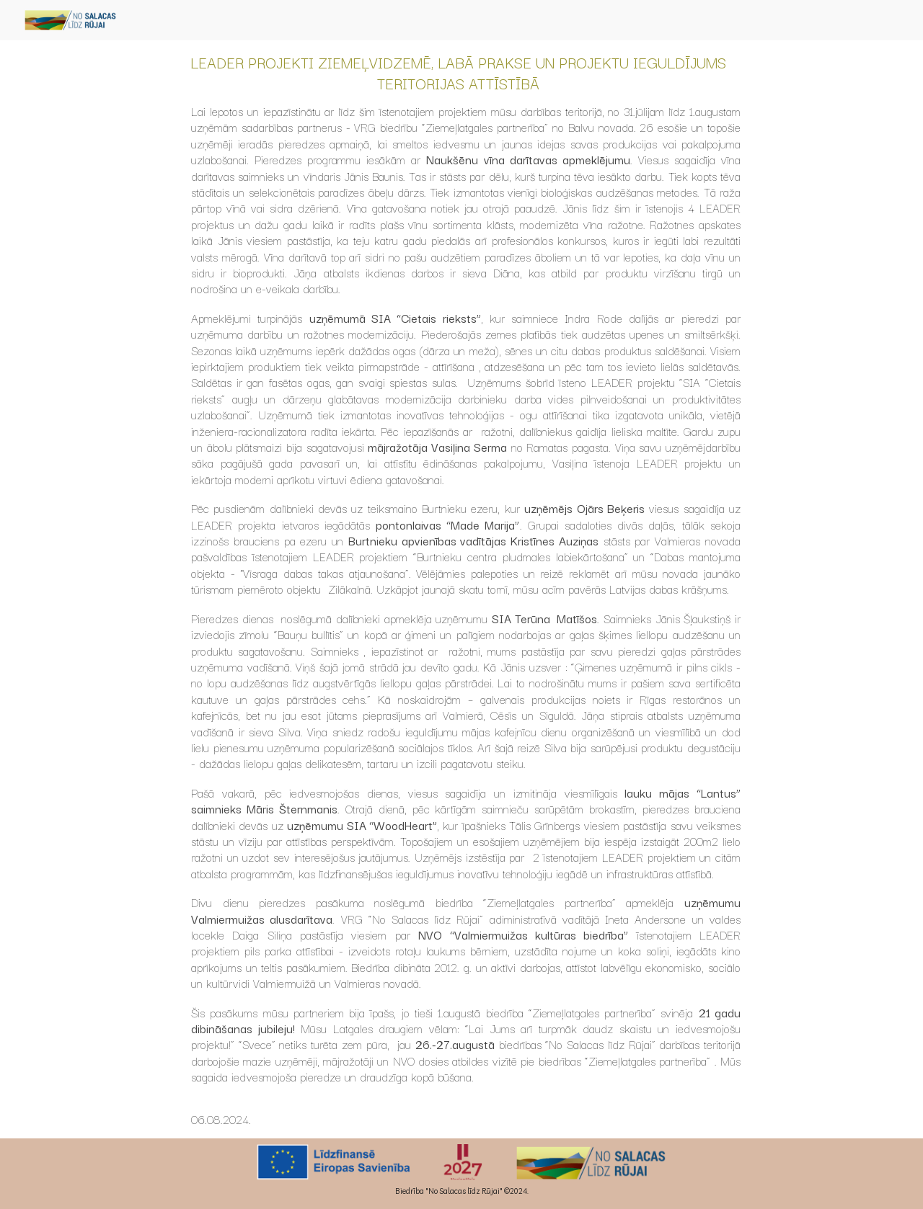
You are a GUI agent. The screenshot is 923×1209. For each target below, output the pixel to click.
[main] (461, 589)
